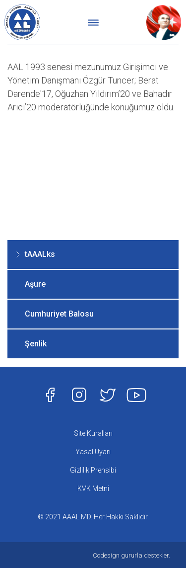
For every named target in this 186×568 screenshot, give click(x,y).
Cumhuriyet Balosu (59, 314)
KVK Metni (93, 488)
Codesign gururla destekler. (131, 555)
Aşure (35, 284)
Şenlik (36, 343)
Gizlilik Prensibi (93, 470)
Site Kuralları (93, 433)
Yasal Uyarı (93, 452)
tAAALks (40, 254)
